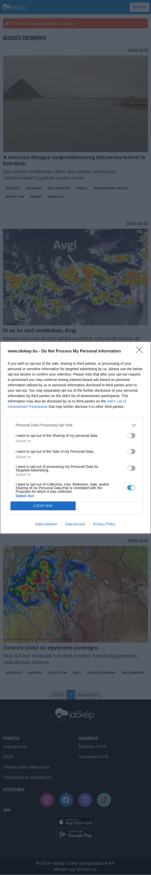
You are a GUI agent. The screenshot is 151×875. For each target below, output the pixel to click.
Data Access (75, 524)
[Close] (141, 351)
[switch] (131, 435)
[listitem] (75, 425)
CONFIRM (43, 506)
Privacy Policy (104, 524)
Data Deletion (46, 524)
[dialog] (75, 437)
